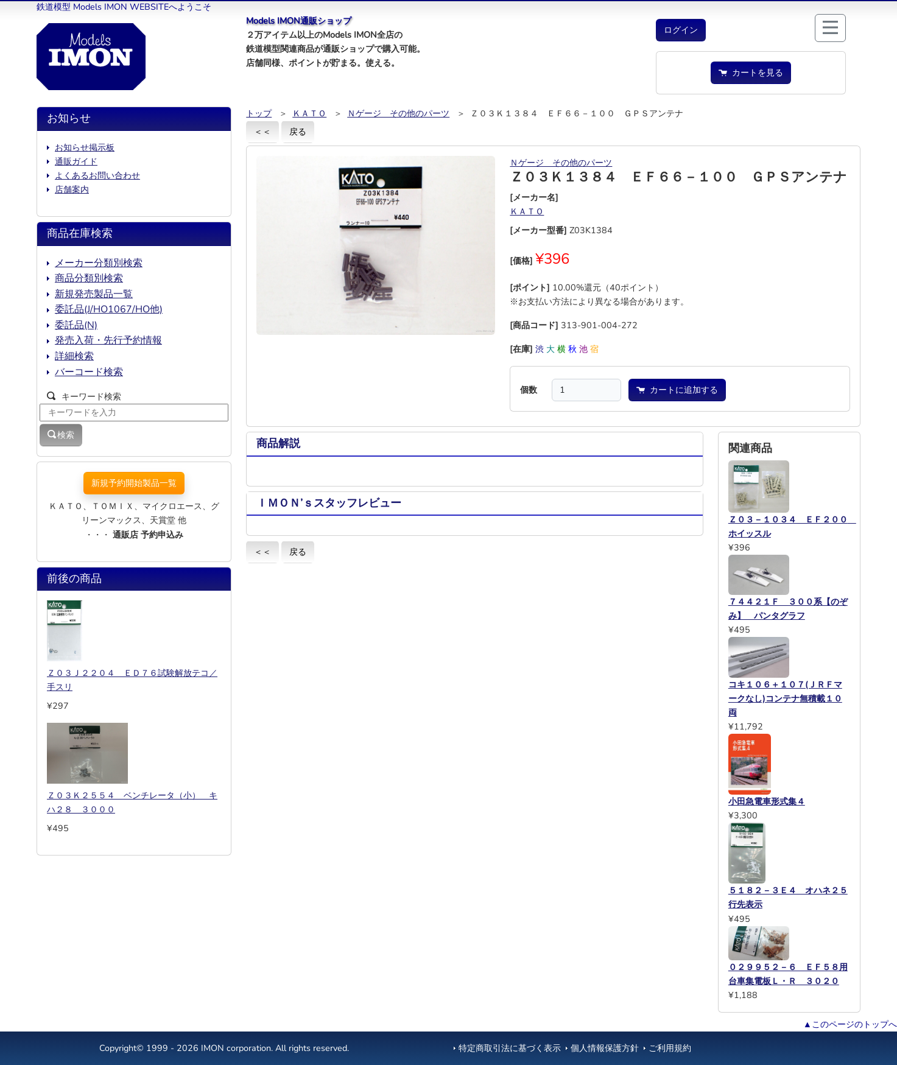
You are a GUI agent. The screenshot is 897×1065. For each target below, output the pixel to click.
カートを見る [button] (751, 72)
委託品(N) (76, 325)
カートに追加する (677, 390)
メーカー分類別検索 (98, 263)
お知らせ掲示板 (84, 147)
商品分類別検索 (89, 278)
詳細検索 (74, 356)
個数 (528, 390)
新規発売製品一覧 (94, 294)
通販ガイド (76, 161)
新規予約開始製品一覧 (134, 483)
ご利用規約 (670, 1048)
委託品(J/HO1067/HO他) (109, 309)
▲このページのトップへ (850, 1024)
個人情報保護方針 (605, 1048)
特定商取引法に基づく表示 (510, 1048)
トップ (259, 113)
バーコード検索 (89, 372)
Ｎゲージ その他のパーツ (398, 113)
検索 (60, 435)
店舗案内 (72, 189)
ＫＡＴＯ (309, 113)
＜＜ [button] (262, 131)
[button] (681, 30)
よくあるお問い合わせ (97, 175)
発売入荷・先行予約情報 (108, 340)
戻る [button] (297, 131)
